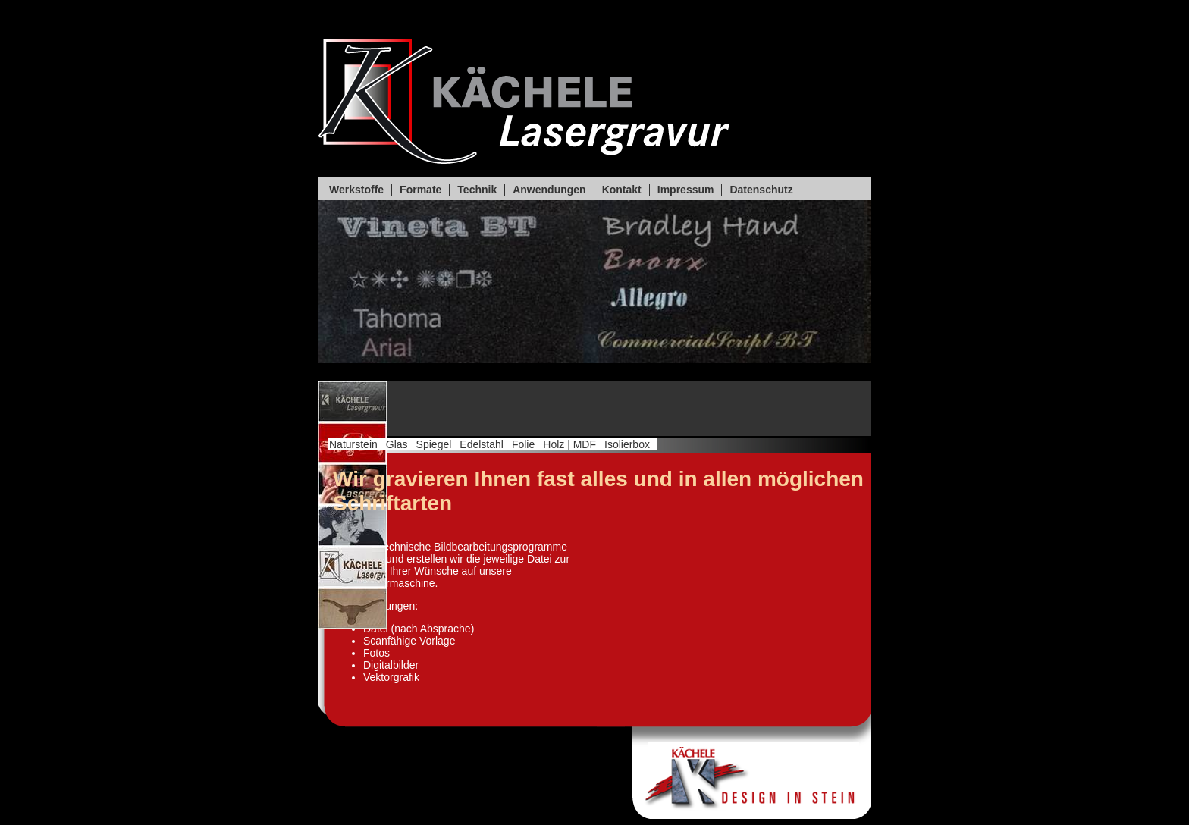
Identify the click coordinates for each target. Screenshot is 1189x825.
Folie (523, 444)
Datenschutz (760, 190)
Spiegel (434, 444)
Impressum (685, 190)
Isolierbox (627, 444)
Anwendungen (549, 190)
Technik (477, 190)
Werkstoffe (356, 190)
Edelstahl (482, 444)
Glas (397, 444)
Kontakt (622, 190)
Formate (420, 190)
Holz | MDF (569, 444)
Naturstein (353, 444)
